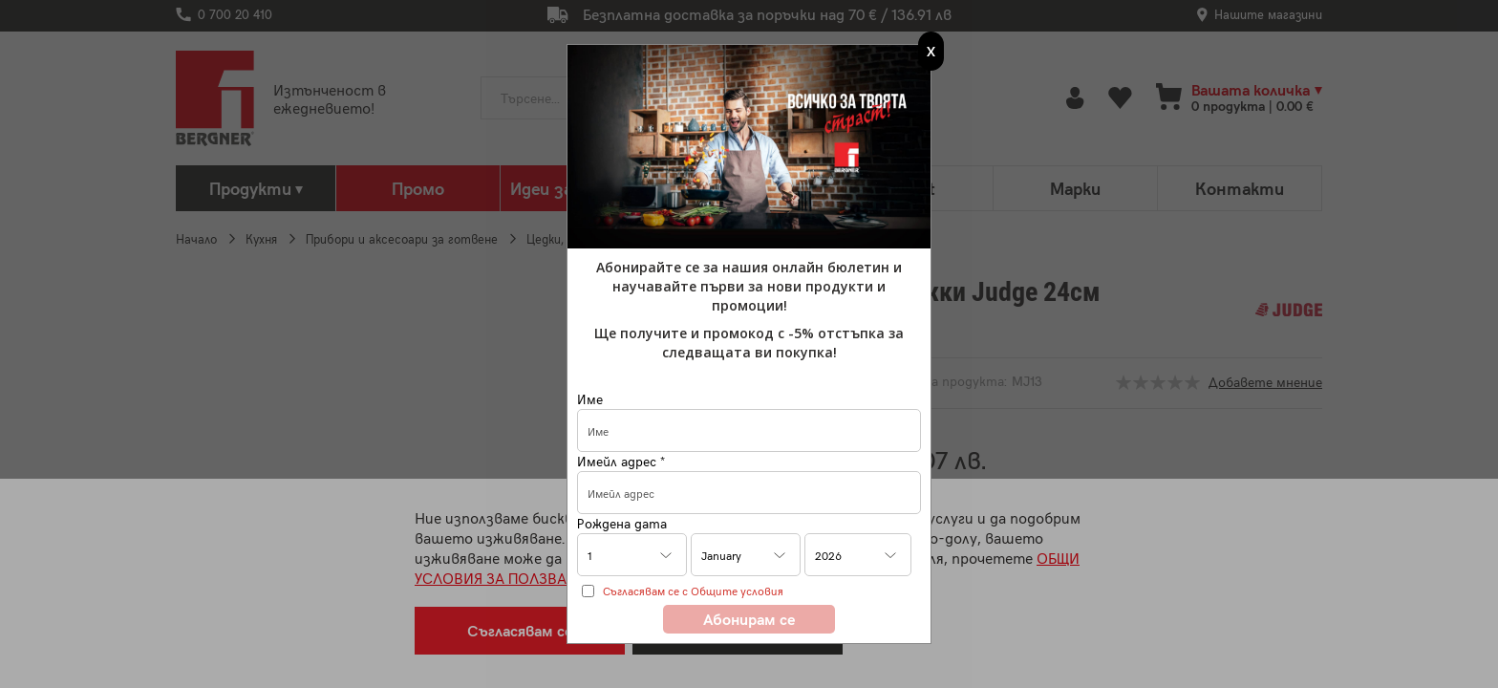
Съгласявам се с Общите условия (693, 590)
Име (590, 399)
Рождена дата (622, 523)
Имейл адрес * (621, 461)
